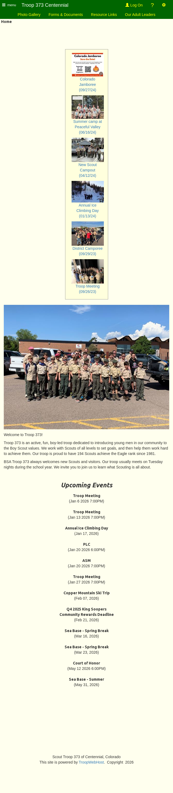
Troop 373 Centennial (45, 5)
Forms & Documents (65, 14)
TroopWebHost (91, 762)
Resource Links (104, 14)
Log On (134, 5)
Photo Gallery (29, 14)
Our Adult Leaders (140, 14)
